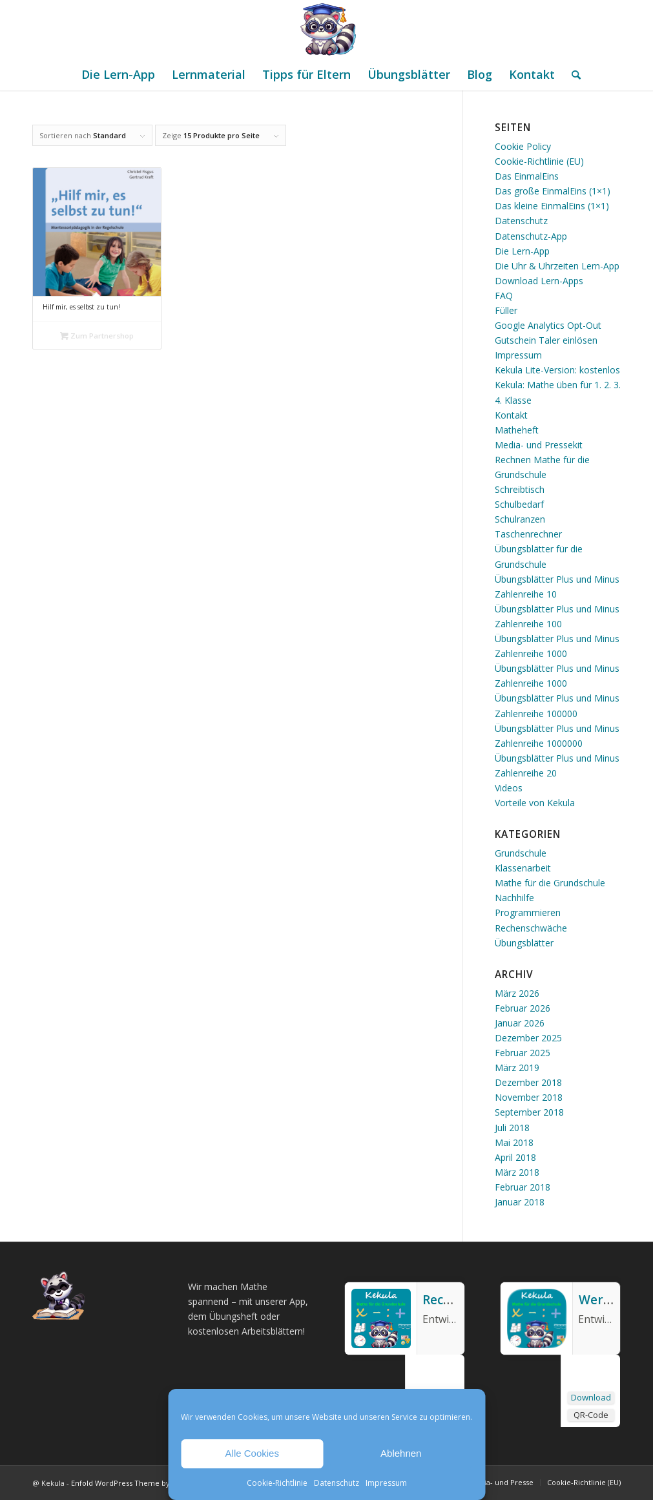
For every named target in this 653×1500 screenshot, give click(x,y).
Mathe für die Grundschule (550, 883)
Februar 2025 (522, 1053)
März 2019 (517, 1067)
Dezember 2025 (528, 1038)
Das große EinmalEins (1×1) (552, 191)
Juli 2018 (512, 1127)
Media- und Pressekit (539, 445)
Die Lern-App (522, 251)
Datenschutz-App (531, 236)
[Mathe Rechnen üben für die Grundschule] (327, 29)
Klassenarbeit (523, 868)
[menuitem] (118, 74)
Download (591, 1397)
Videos (509, 788)
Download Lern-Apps (539, 281)
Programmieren (528, 912)
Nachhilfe (514, 897)
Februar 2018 (522, 1187)
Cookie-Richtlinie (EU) (539, 161)
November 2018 (529, 1097)
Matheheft (517, 430)
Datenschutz (336, 1482)
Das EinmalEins (527, 176)
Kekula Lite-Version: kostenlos (557, 370)
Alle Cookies (252, 1453)
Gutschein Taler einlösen (546, 340)
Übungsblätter (524, 943)
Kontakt (511, 415)
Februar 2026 (522, 1008)
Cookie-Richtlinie (277, 1482)
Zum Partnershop (97, 335)
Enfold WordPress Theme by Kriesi (131, 1483)
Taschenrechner (528, 534)
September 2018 (529, 1112)
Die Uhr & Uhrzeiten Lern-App (557, 266)
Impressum (386, 1482)
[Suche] (572, 74)
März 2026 (517, 993)
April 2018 (515, 1157)
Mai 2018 (514, 1142)
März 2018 (517, 1172)
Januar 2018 (519, 1202)
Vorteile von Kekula (535, 803)
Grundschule (520, 853)
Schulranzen (520, 519)
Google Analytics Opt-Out (548, 325)
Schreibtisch (519, 489)
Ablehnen (400, 1453)
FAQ (504, 295)
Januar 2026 (519, 1023)
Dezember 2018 (528, 1082)
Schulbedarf (519, 504)
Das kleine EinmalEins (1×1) (552, 206)
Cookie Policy (523, 146)
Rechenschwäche (531, 928)
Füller (506, 310)
